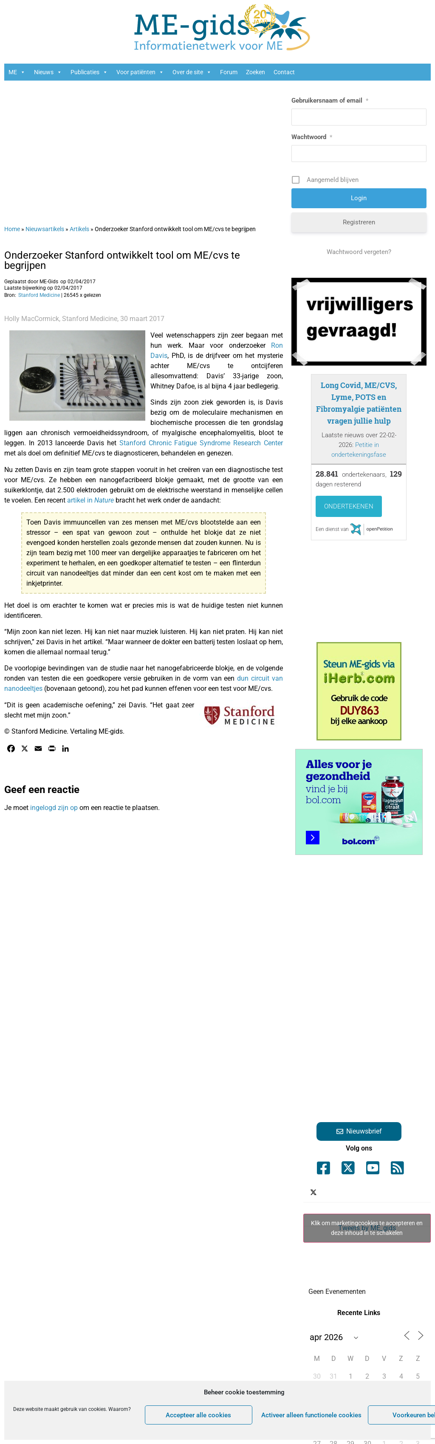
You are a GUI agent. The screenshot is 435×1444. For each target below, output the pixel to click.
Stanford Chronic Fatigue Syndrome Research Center (201, 443)
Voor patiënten (140, 72)
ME (16, 72)
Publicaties (89, 72)
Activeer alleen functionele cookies (311, 1415)
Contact (284, 72)
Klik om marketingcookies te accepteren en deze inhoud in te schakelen (367, 1228)
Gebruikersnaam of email (329, 100)
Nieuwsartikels (44, 229)
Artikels (79, 229)
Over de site (192, 72)
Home (12, 229)
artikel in (91, 500)
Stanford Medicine (39, 295)
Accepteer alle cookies (198, 1415)
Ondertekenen (348, 506)
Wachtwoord (311, 137)
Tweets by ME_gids (367, 1228)
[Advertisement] (143, 148)
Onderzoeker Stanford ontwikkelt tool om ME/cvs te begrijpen (122, 260)
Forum (228, 72)
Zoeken (255, 72)
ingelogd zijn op (54, 808)
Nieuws (48, 72)
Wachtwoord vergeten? (359, 252)
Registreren (359, 222)
